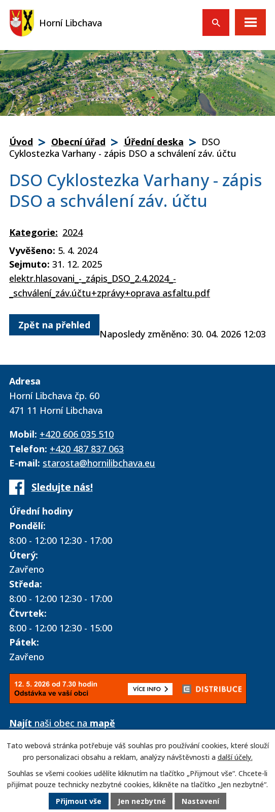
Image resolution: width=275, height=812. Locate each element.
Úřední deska (154, 142)
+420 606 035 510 (77, 434)
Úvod (21, 142)
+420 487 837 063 (87, 449)
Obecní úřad (78, 142)
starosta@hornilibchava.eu (99, 463)
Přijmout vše (78, 801)
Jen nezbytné (142, 801)
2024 (72, 232)
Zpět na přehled (54, 325)
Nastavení (201, 801)
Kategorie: (33, 232)
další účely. (235, 757)
